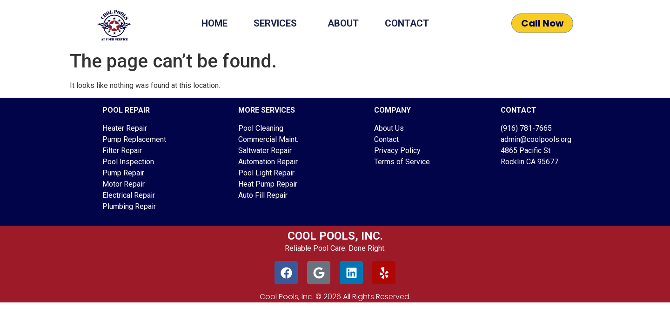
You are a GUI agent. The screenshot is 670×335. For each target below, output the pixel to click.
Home (214, 23)
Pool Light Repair (266, 172)
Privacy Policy (397, 150)
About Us (389, 128)
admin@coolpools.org (536, 139)
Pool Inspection (128, 161)
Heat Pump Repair (267, 184)
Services (278, 23)
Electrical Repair (128, 195)
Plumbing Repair (129, 206)
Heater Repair (124, 128)
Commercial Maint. (268, 139)
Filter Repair (122, 150)
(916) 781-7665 (526, 128)
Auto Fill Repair (263, 195)
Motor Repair (123, 184)
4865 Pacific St (525, 150)
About (343, 23)
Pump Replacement (134, 139)
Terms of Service (402, 161)
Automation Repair (268, 161)
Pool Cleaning (260, 128)
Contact (407, 23)
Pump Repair (123, 172)
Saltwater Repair (265, 150)
